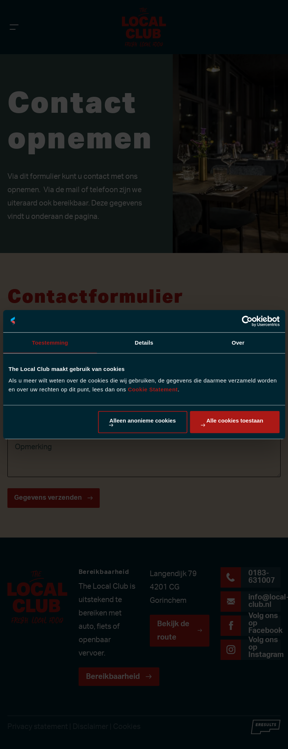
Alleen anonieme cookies (142, 420)
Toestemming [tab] (50, 342)
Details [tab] (144, 342)
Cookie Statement (153, 389)
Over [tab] (238, 342)
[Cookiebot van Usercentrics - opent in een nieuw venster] (247, 320)
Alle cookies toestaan (234, 420)
